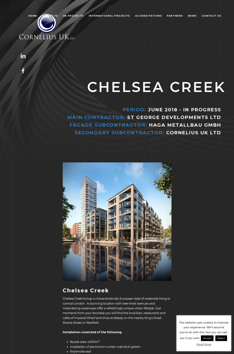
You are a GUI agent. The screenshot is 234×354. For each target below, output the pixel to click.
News (192, 15)
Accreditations (148, 15)
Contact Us (211, 15)
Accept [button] (207, 338)
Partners (175, 15)
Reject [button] (221, 338)
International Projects (109, 15)
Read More (204, 344)
